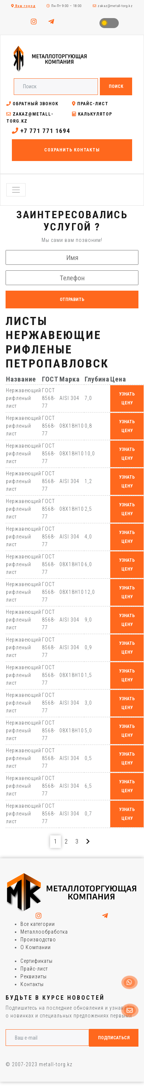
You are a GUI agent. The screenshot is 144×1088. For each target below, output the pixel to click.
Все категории (37, 924)
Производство (38, 939)
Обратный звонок (32, 103)
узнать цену (127, 398)
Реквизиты (33, 976)
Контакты (32, 984)
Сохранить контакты (72, 150)
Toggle (109, 23)
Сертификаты (36, 961)
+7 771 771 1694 (41, 130)
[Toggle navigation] (16, 189)
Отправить (72, 299)
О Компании (35, 947)
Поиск (116, 86)
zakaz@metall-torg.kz (113, 6)
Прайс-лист (90, 103)
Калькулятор (92, 114)
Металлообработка (44, 932)
